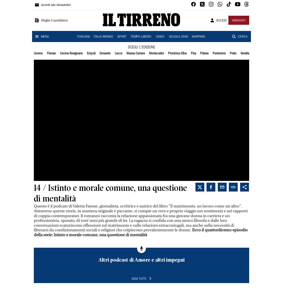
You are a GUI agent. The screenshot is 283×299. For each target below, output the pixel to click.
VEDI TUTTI (139, 279)
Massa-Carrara (135, 53)
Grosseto (105, 53)
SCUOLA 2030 (178, 36)
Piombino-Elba (177, 53)
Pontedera (219, 53)
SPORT (121, 36)
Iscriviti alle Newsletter (56, 5)
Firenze (51, 53)
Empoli (91, 53)
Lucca (118, 53)
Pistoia (204, 53)
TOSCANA (83, 36)
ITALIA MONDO (103, 36)
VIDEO (160, 36)
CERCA (242, 36)
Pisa (193, 53)
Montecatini (156, 53)
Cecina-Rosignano (71, 53)
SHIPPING (198, 36)
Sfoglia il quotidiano (54, 20)
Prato (233, 53)
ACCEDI (221, 20)
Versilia (245, 53)
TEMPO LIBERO (141, 36)
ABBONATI (239, 20)
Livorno (38, 53)
